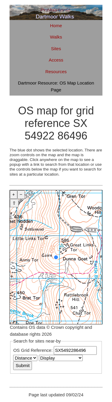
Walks (56, 36)
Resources (56, 71)
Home (56, 25)
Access (56, 59)
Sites (56, 48)
